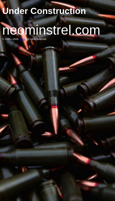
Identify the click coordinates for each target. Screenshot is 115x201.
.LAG (22, 39)
